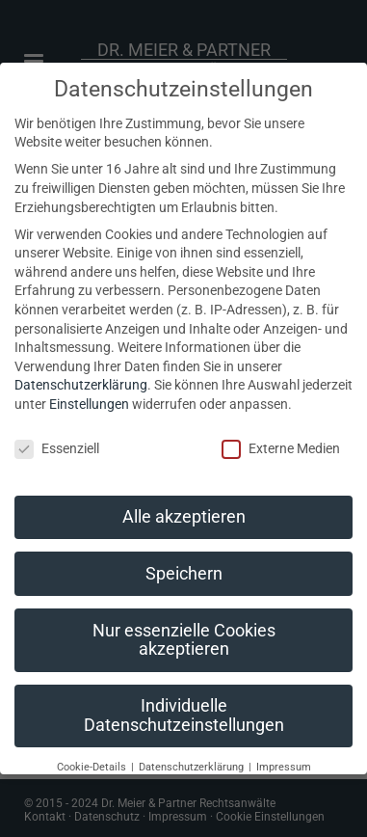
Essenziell (56, 449)
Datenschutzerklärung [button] (193, 767)
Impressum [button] (283, 767)
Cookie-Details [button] (93, 767)
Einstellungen (89, 404)
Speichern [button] (184, 573)
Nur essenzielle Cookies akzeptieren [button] (183, 640)
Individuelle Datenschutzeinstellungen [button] (184, 715)
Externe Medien (281, 449)
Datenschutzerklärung (80, 384)
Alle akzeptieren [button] (184, 516)
